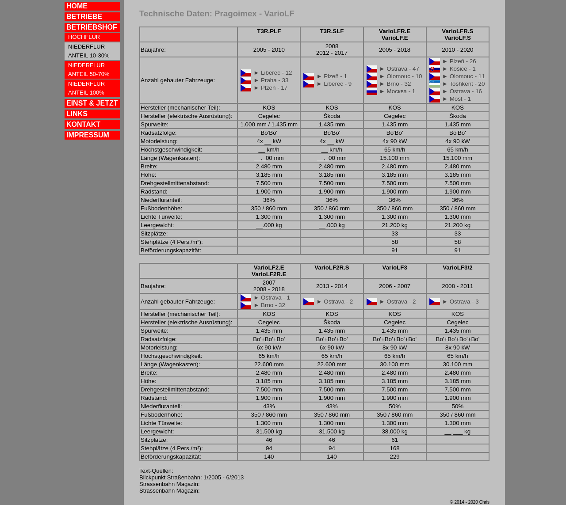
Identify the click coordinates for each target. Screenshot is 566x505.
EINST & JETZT (92, 103)
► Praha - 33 (270, 80)
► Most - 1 (456, 98)
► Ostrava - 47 (399, 68)
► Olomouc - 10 (400, 76)
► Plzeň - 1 (331, 76)
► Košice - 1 (459, 68)
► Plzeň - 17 (270, 87)
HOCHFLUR (84, 37)
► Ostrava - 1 (271, 297)
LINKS (77, 114)
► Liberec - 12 (272, 72)
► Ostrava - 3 (460, 301)
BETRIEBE (84, 16)
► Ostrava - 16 (462, 91)
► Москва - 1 (397, 91)
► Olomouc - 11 (463, 76)
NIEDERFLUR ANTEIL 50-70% (88, 69)
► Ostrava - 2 (334, 301)
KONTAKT (83, 124)
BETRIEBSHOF (91, 27)
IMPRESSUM (87, 135)
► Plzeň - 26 (459, 61)
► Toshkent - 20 (463, 83)
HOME (77, 6)
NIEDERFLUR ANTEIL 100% (86, 88)
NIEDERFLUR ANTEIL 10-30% (88, 51)
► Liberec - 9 (334, 83)
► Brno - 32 (395, 83)
